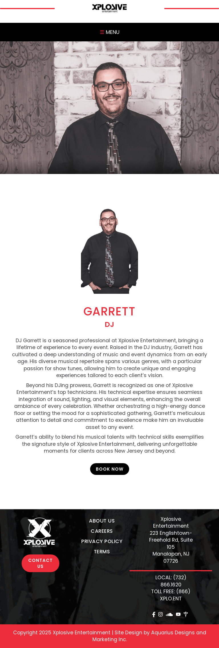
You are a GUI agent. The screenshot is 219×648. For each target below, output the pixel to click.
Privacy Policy (101, 541)
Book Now (109, 469)
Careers (102, 531)
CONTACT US (40, 563)
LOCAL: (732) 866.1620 (170, 581)
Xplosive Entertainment (171, 523)
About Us (102, 520)
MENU (109, 32)
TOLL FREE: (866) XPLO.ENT (170, 595)
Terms (102, 551)
